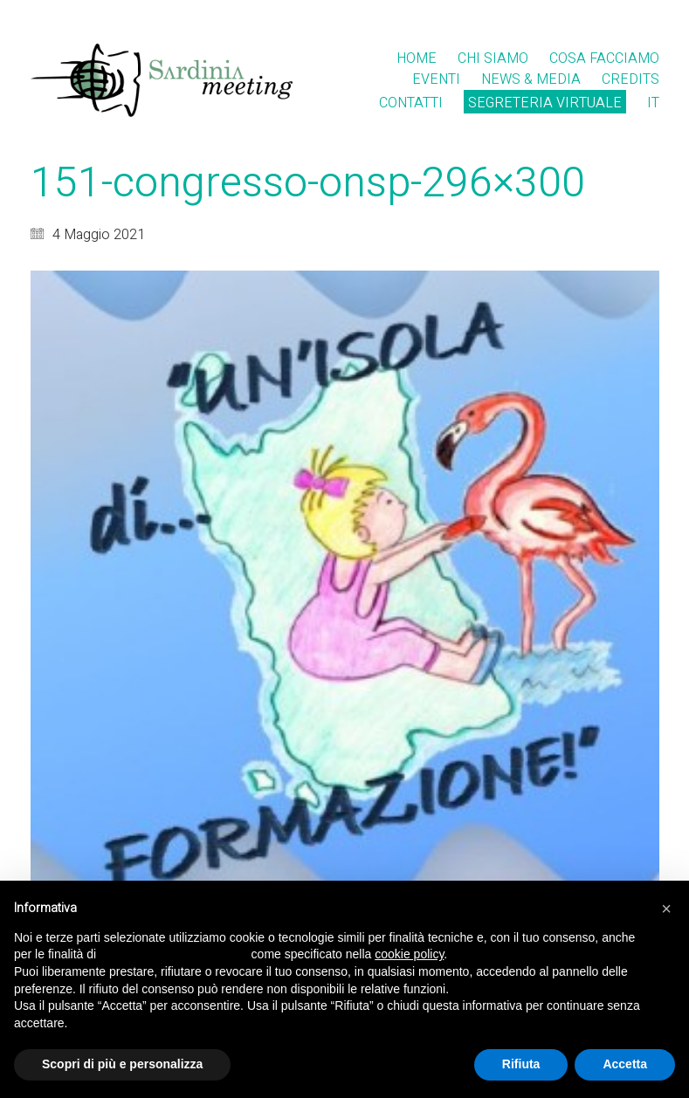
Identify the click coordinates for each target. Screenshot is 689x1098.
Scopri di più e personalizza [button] (122, 1064)
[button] (666, 909)
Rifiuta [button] (521, 1064)
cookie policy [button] (409, 954)
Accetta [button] (625, 1064)
